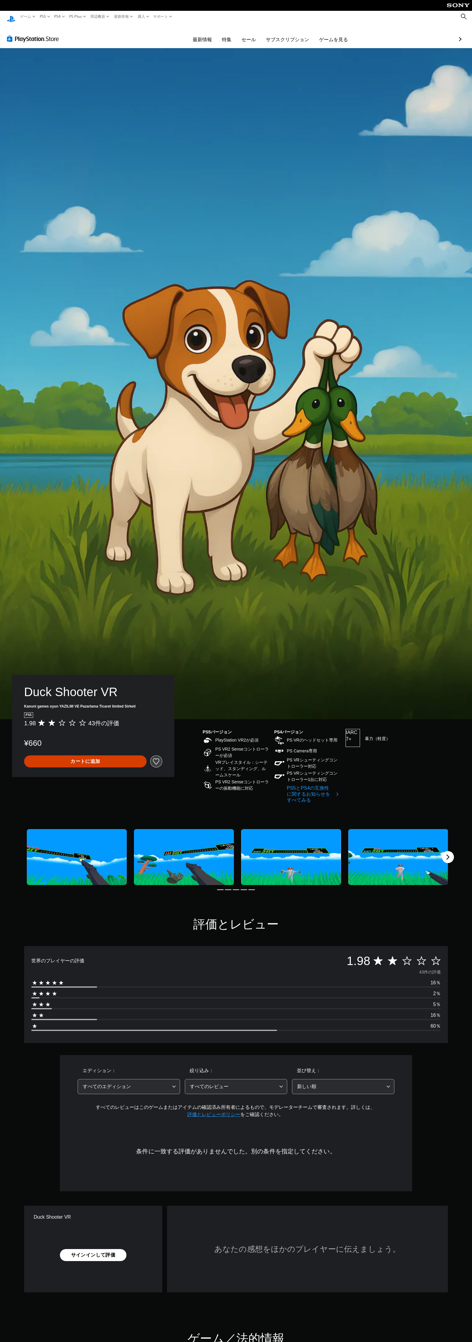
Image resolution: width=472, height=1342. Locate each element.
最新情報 (121, 16)
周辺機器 (97, 16)
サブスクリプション (252, 34)
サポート (160, 16)
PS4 (57, 16)
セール (213, 34)
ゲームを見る (298, 34)
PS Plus (75, 16)
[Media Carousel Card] (77, 851)
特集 (192, 34)
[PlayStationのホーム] (11, 17)
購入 (141, 16)
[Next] (448, 851)
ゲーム (25, 16)
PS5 (43, 16)
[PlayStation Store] (34, 33)
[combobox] (129, 1080)
